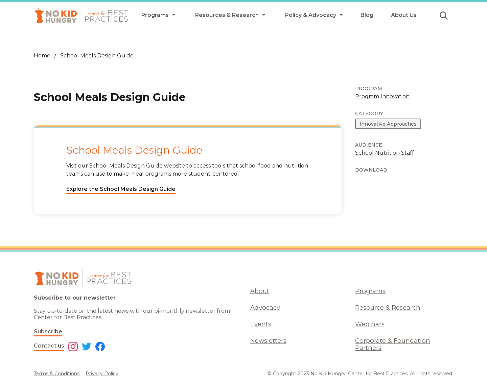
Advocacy (265, 307)
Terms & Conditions (56, 373)
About (259, 291)
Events (260, 324)
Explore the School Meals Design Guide (121, 189)
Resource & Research (387, 307)
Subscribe (48, 331)
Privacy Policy (102, 373)
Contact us (49, 345)
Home (42, 55)
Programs (370, 291)
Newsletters (268, 340)
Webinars (370, 324)
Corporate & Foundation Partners (392, 344)
